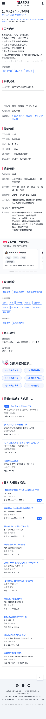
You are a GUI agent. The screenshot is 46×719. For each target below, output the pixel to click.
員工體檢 (25, 307)
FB (23, 685)
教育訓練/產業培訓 (34, 292)
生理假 (5, 307)
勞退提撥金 (36, 307)
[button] (11, 271)
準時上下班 (7, 71)
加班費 (19, 303)
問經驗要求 (36, 370)
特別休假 (15, 307)
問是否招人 (36, 378)
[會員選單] (42, 3)
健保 (11, 303)
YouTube (28, 685)
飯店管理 (26, 19)
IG (17, 685)
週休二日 (18, 71)
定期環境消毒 (18, 323)
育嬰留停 (37, 303)
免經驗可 (29, 71)
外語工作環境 (18, 292)
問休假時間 (13, 370)
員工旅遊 (6, 292)
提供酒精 (6, 323)
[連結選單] (3, 3)
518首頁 (12, 19)
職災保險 (6, 312)
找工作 (19, 19)
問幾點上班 (13, 386)
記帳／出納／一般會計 (22, 116)
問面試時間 (13, 378)
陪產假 (27, 303)
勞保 (5, 303)
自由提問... (36, 386)
